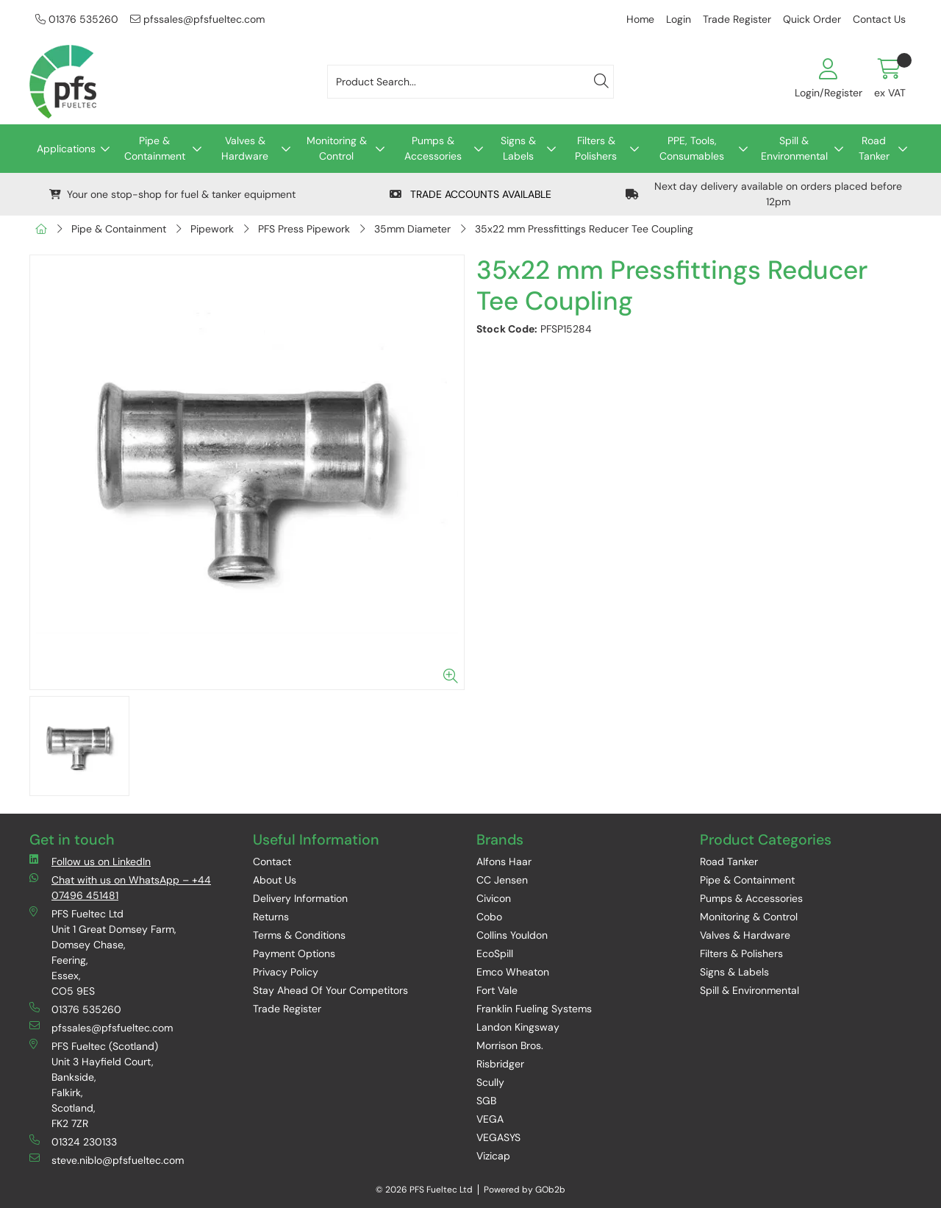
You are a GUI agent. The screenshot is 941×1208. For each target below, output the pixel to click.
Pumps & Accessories (433, 148)
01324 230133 (73, 1141)
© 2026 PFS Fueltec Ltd (424, 1189)
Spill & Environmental (794, 148)
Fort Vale (497, 990)
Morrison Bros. (509, 1045)
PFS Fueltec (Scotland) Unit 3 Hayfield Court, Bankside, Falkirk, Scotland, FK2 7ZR (93, 1084)
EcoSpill (494, 953)
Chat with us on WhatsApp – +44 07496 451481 (120, 887)
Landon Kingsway (517, 1027)
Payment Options (294, 953)
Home (640, 19)
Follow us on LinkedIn (90, 861)
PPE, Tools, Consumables (691, 148)
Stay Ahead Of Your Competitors (330, 990)
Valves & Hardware (244, 148)
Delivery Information (300, 898)
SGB (486, 1100)
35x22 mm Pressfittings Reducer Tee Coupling (584, 228)
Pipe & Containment (154, 148)
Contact (272, 861)
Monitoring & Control (337, 148)
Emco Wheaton (512, 971)
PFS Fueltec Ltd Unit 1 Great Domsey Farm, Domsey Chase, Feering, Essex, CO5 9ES (102, 952)
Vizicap (493, 1155)
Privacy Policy (285, 971)
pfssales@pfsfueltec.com (197, 19)
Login (678, 19)
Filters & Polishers (596, 148)
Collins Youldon (512, 935)
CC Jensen (502, 880)
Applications (66, 148)
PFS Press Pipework (304, 228)
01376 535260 (76, 19)
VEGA (490, 1119)
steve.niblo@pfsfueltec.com (106, 1160)
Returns (271, 916)
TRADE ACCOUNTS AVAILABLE (470, 194)
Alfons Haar (504, 861)
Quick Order (812, 19)
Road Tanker (874, 148)
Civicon (493, 898)
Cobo (489, 916)
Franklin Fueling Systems (534, 1008)
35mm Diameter (412, 228)
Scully (490, 1082)
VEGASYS (498, 1137)
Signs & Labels (518, 148)
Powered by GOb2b (524, 1189)
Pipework (212, 228)
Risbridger (500, 1063)
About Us (274, 880)
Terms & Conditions (299, 935)
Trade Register (737, 19)
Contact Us (879, 19)
